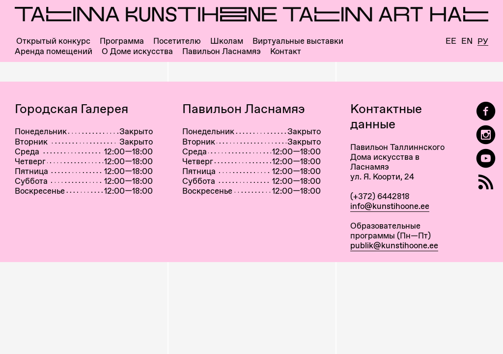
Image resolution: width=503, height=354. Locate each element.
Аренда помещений (53, 51)
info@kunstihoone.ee (389, 206)
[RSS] (486, 182)
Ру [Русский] (482, 41)
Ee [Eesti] (451, 41)
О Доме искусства (137, 51)
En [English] (467, 41)
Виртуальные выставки (297, 41)
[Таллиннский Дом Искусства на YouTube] (486, 158)
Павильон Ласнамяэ (221, 51)
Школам (226, 41)
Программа (122, 41)
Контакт (285, 51)
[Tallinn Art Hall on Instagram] (486, 135)
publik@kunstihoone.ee (394, 245)
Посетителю (177, 41)
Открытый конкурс (53, 41)
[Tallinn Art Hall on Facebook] (486, 111)
